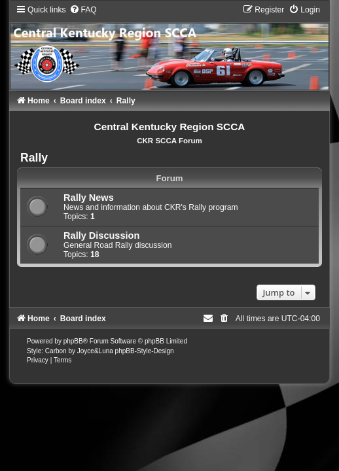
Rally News (88, 197)
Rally (34, 157)
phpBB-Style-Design (144, 351)
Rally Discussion (101, 235)
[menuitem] (83, 9)
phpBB (73, 341)
